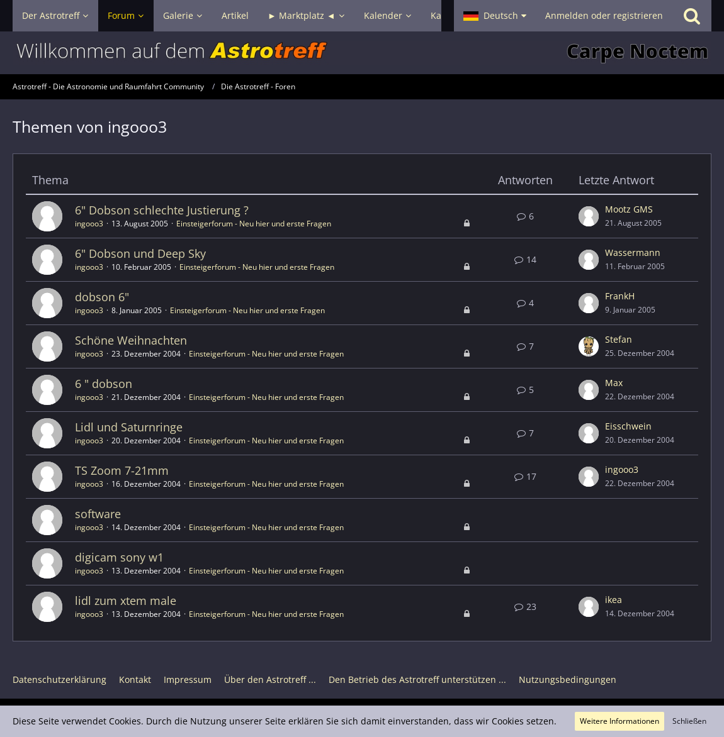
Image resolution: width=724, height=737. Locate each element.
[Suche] (691, 15)
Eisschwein (628, 426)
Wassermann (632, 252)
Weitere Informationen (619, 721)
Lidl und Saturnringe (129, 427)
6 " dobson (103, 383)
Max (614, 383)
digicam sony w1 (119, 557)
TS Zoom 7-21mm (122, 470)
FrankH (620, 296)
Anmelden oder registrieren (604, 15)
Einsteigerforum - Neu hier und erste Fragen (253, 223)
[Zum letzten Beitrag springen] (589, 216)
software (98, 513)
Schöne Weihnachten (131, 340)
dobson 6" (102, 296)
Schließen (689, 721)
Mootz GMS (629, 209)
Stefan (618, 339)
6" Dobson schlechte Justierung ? (162, 210)
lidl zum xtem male (125, 600)
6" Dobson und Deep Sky (140, 253)
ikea (613, 600)
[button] (495, 15)
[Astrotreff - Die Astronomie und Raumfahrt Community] (362, 53)
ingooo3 (89, 223)
